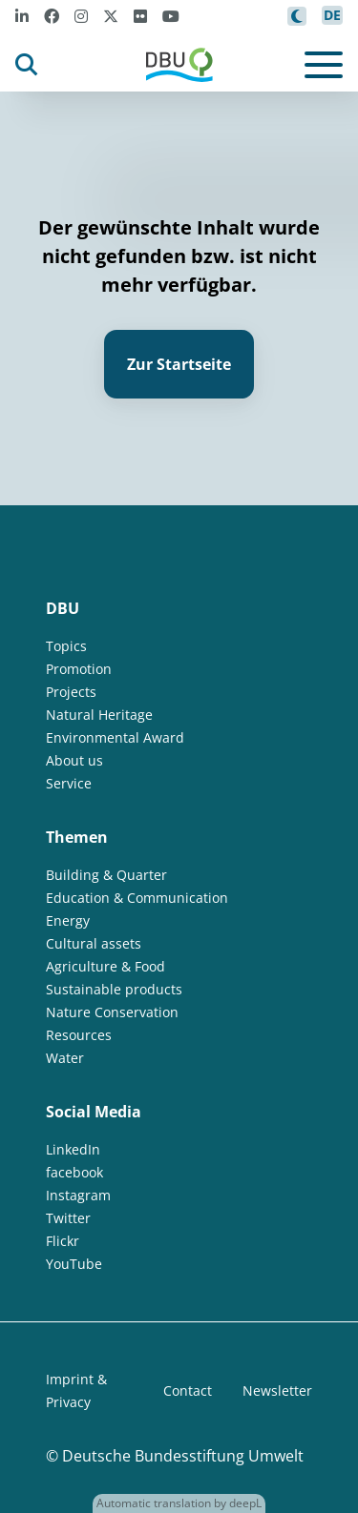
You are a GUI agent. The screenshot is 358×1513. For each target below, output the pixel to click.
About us (74, 760)
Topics (66, 646)
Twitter (68, 1218)
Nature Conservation (112, 1012)
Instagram (78, 1195)
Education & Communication (137, 898)
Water (65, 1058)
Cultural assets (93, 943)
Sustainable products (114, 989)
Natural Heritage (99, 714)
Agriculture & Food (105, 966)
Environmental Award (115, 737)
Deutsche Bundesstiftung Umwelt (183, 1455)
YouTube (74, 1264)
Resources (79, 1035)
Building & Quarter (106, 875)
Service (69, 783)
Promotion (79, 669)
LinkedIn (73, 1149)
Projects (71, 692)
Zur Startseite (179, 364)
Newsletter (277, 1390)
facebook (74, 1172)
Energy (68, 920)
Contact (187, 1390)
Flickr (62, 1241)
